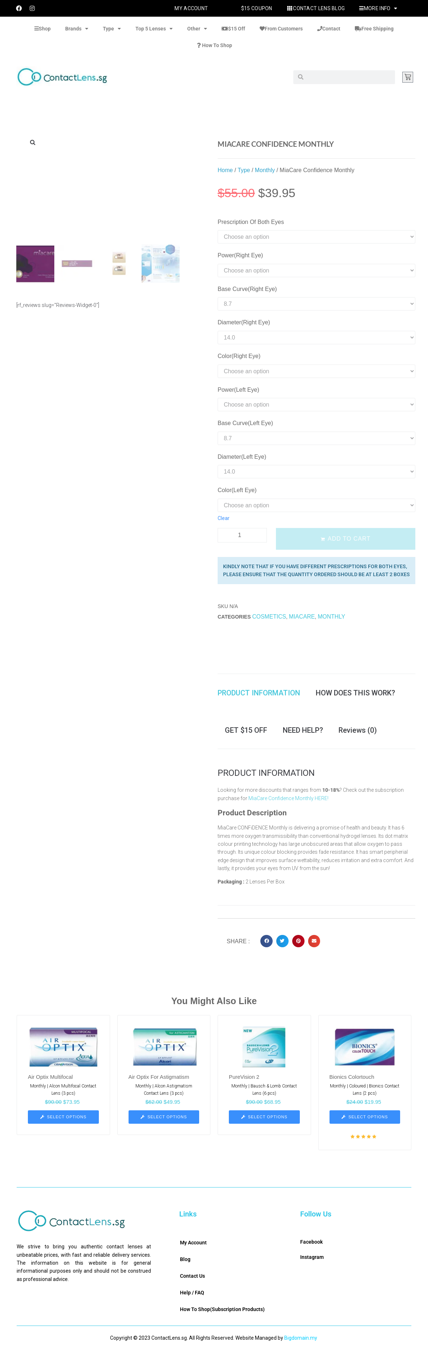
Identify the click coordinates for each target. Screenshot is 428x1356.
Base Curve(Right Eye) (247, 289)
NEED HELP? (303, 734)
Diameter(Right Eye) (244, 322)
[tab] (262, 694)
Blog (185, 1265)
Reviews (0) (358, 734)
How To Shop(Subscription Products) (222, 1315)
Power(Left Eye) (238, 390)
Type (112, 28)
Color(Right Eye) (239, 356)
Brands (76, 28)
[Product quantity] (242, 535)
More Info (378, 8)
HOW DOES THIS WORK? (355, 694)
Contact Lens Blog (316, 8)
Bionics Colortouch (352, 1082)
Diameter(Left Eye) (242, 457)
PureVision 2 (244, 1082)
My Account (191, 8)
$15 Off (233, 29)
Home (225, 170)
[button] (266, 946)
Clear (224, 518)
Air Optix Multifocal (50, 1082)
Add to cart (349, 539)
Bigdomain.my (300, 1343)
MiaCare (302, 616)
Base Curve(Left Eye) (245, 423)
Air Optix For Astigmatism (159, 1082)
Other (197, 28)
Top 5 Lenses (154, 28)
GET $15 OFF (246, 734)
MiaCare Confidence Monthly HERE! (288, 803)
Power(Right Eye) (240, 255)
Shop (42, 29)
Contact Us (192, 1281)
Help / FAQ (192, 1298)
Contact (328, 29)
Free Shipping (374, 29)
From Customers (281, 29)
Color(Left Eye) (237, 490)
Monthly (265, 170)
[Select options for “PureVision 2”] (264, 1122)
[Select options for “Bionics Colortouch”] (365, 1122)
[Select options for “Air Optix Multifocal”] (63, 1122)
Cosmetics (269, 616)
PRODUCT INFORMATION (259, 694)
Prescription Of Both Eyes (251, 222)
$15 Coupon (256, 8)
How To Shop (214, 45)
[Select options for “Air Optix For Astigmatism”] (164, 1122)
